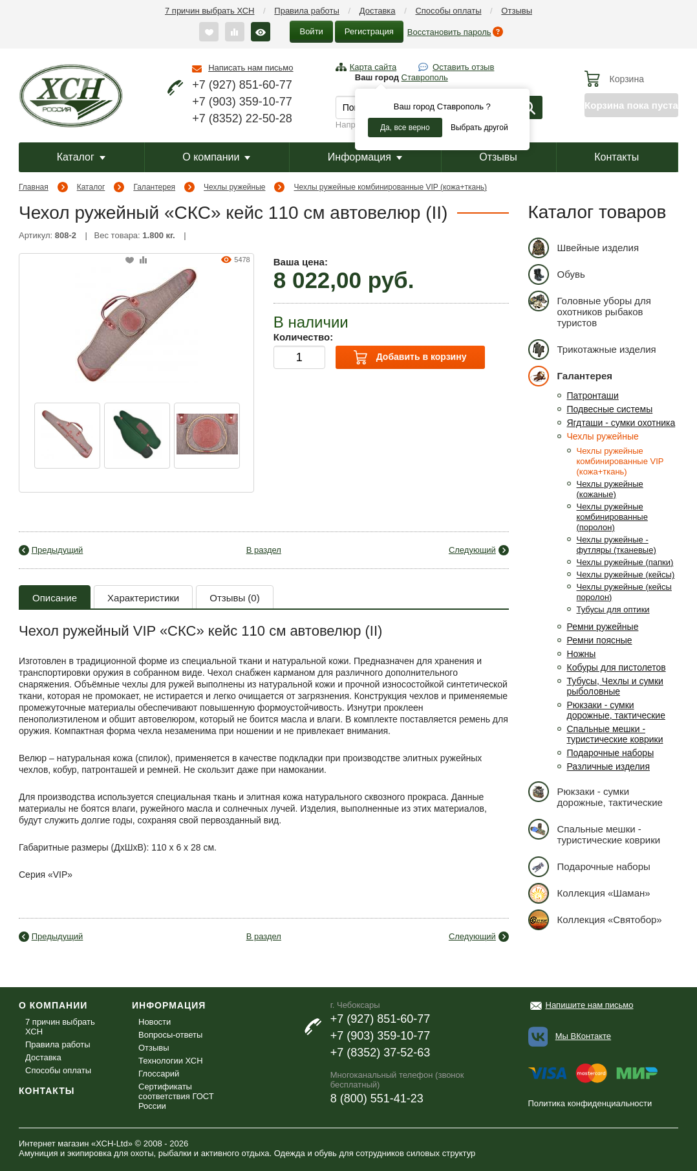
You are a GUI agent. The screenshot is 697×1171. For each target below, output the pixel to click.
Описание (54, 597)
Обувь (556, 274)
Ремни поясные (599, 640)
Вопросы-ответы (170, 1035)
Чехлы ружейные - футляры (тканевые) (616, 545)
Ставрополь (425, 77)
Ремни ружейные (603, 626)
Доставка (377, 11)
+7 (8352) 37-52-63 (380, 1052)
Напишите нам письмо (590, 1005)
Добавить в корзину (410, 357)
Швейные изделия (583, 248)
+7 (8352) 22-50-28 (242, 118)
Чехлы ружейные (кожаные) (610, 489)
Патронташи (593, 395)
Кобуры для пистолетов (616, 667)
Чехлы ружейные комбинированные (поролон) (612, 517)
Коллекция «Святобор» (595, 919)
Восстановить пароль (449, 32)
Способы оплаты (448, 11)
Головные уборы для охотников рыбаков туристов (589, 309)
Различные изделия (608, 766)
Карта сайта (373, 67)
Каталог (81, 156)
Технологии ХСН (170, 1060)
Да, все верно (405, 127)
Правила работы (306, 11)
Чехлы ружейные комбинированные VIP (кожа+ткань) (391, 187)
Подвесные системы (610, 409)
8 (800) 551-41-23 (377, 1098)
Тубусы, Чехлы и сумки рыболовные (615, 686)
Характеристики (143, 597)
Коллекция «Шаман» (589, 893)
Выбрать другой (479, 127)
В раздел (263, 550)
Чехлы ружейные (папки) (625, 562)
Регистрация (369, 31)
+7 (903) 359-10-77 (242, 101)
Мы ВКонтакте (583, 1036)
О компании (216, 156)
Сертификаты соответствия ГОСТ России (176, 1096)
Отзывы (516, 11)
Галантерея (154, 187)
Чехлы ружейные (234, 187)
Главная (33, 187)
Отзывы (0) (234, 597)
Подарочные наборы (610, 753)
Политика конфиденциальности (590, 1103)
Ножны (581, 654)
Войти (311, 31)
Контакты (616, 156)
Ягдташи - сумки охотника (621, 423)
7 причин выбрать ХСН (209, 11)
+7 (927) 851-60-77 (242, 84)
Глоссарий (158, 1073)
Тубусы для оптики (613, 609)
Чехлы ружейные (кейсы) (626, 574)
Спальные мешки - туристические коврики (615, 734)
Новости (154, 1022)
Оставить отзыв (463, 67)
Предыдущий (57, 550)
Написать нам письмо (250, 67)
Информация (365, 156)
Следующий (472, 550)
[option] (67, 436)
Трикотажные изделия (592, 349)
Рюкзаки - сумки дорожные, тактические (616, 710)
